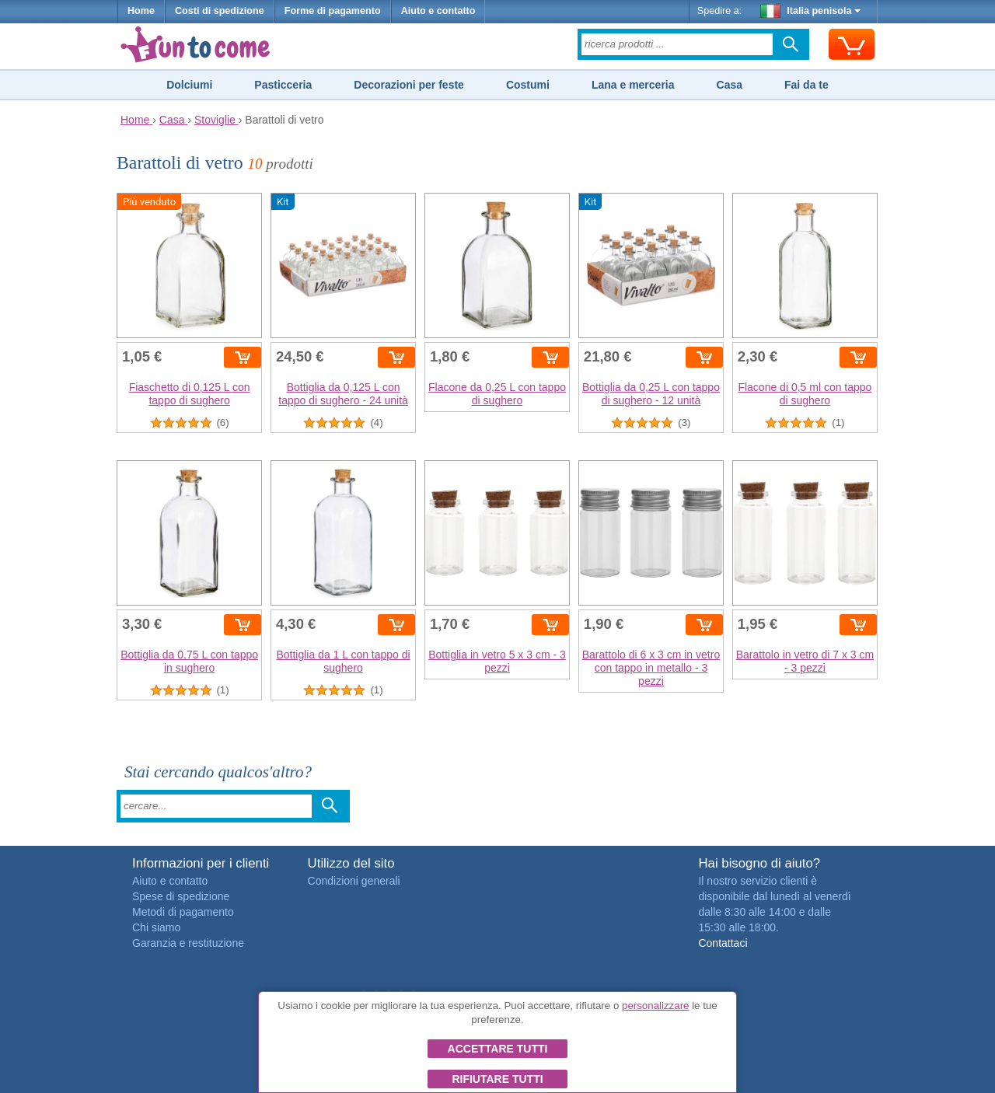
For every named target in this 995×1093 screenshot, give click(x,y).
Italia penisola (810, 10)
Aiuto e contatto (438, 10)
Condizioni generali (354, 881)
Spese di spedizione (180, 896)
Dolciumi (189, 85)
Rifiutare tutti (497, 1079)
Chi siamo (156, 927)
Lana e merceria (633, 85)
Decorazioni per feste (409, 85)
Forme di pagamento (333, 10)
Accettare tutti (498, 1048)
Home (141, 10)
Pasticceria (283, 85)
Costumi (528, 85)
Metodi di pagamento (183, 912)
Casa (729, 85)
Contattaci (722, 943)
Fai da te (806, 85)
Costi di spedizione (219, 10)
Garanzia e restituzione (188, 943)
